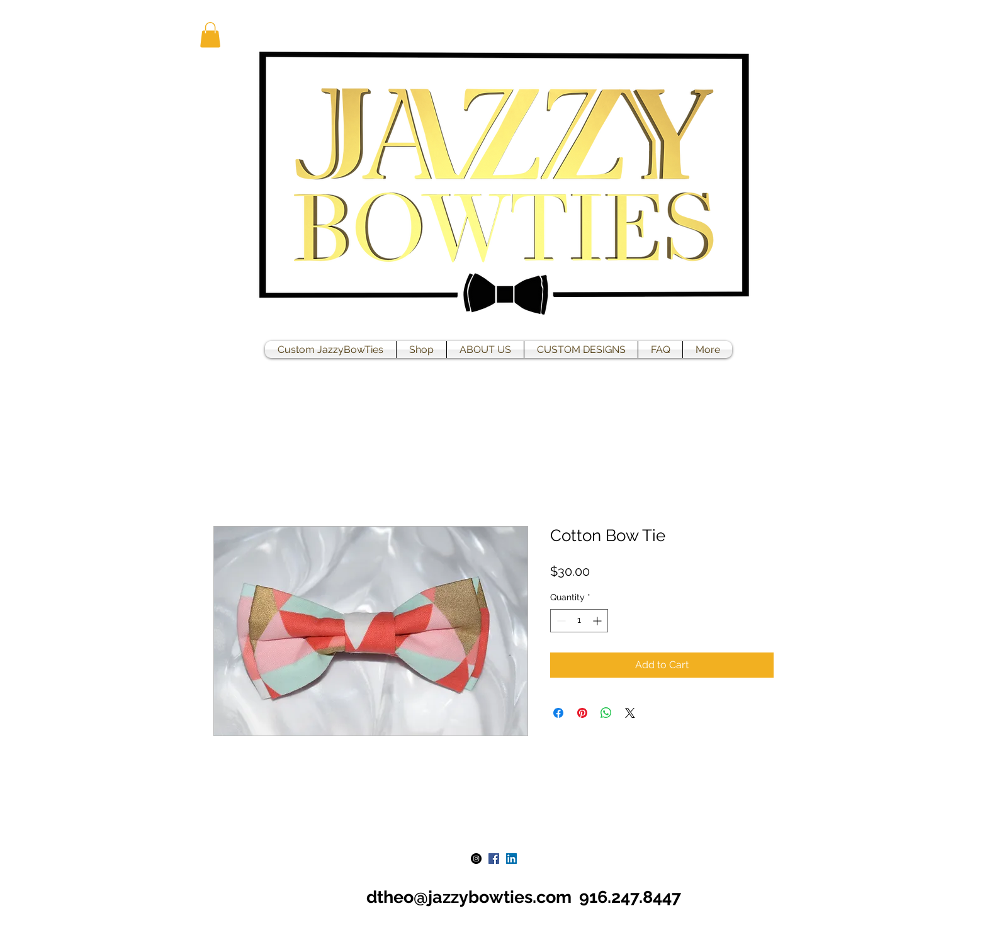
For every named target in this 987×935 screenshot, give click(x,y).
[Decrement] (560, 621)
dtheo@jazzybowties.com (469, 897)
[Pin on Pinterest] (582, 712)
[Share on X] (630, 712)
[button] (210, 35)
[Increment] (598, 621)
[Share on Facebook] (558, 712)
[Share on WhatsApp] (606, 712)
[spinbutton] (579, 621)
